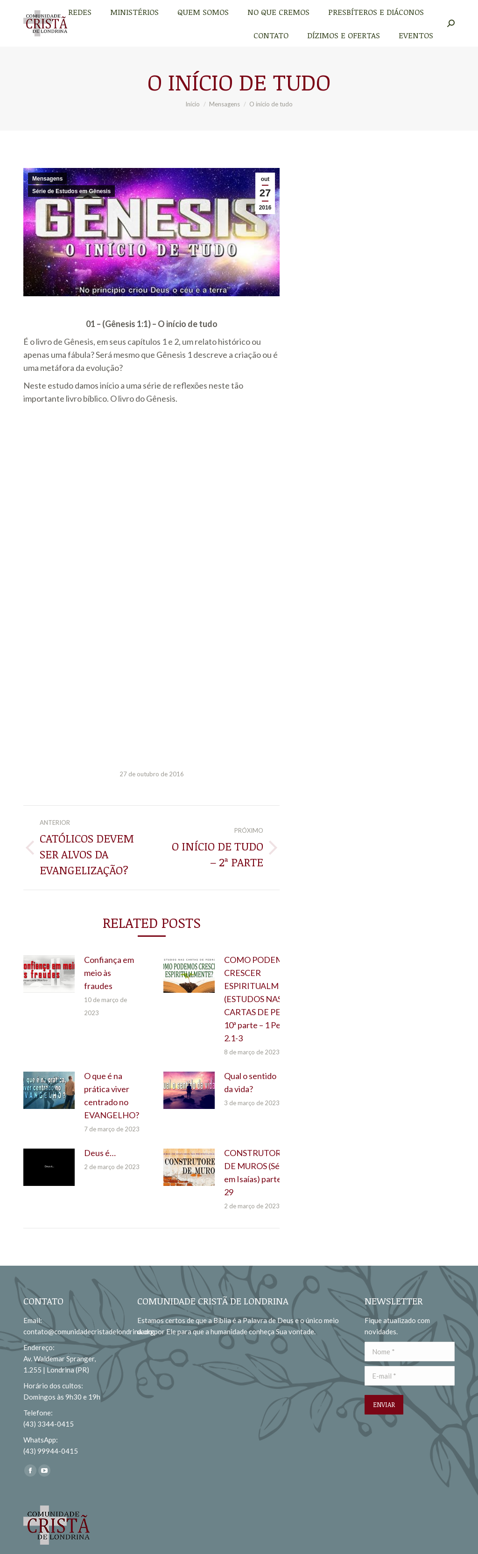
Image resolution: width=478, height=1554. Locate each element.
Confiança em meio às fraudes (109, 973)
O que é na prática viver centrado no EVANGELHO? (111, 1095)
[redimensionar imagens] (49, 974)
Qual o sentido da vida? (250, 1082)
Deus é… (100, 1153)
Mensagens (47, 178)
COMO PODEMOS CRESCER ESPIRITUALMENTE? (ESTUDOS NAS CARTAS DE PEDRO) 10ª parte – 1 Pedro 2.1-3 (264, 999)
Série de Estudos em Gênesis (71, 191)
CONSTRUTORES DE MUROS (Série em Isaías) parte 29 (257, 1172)
